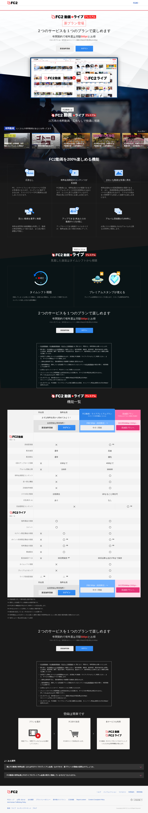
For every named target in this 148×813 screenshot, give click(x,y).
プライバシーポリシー (43, 799)
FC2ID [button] (136, 3)
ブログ (35, 808)
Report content (81, 799)
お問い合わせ (21, 799)
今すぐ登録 (97, 428)
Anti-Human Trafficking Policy (16, 802)
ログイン (84, 48)
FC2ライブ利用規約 (67, 346)
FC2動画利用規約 (55, 346)
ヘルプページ (50, 374)
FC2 (12, 2)
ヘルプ (99, 792)
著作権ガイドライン (59, 799)
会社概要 (31, 799)
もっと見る (141, 131)
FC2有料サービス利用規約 (55, 349)
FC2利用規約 (44, 346)
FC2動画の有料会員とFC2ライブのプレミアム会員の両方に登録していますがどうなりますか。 (42, 775)
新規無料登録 (65, 48)
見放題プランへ (127, 428)
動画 (8, 808)
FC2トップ (10, 799)
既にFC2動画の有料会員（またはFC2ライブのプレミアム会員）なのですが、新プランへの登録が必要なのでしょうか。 (51, 767)
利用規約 (131, 792)
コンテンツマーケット (24, 808)
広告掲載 (71, 799)
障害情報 (139, 792)
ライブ (13, 808)
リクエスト (122, 792)
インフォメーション (109, 792)
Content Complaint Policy (96, 799)
